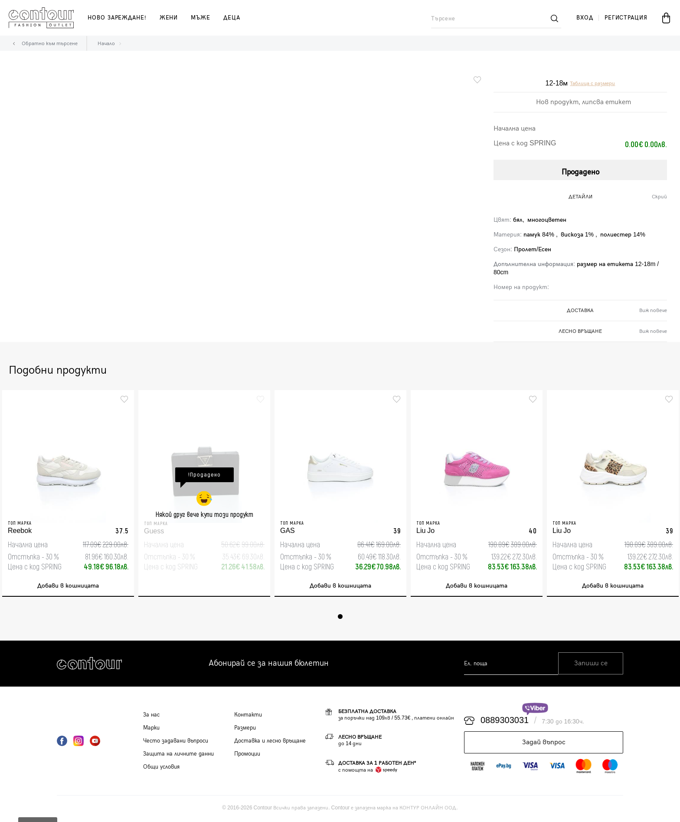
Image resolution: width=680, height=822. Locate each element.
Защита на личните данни (178, 755)
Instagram (78, 742)
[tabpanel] (68, 494)
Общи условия (161, 768)
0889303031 (505, 722)
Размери (245, 729)
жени (169, 17)
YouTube (95, 742)
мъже (200, 17)
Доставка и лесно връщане (270, 742)
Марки (151, 729)
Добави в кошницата (68, 587)
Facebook (62, 742)
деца (231, 17)
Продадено (580, 170)
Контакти (248, 716)
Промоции (247, 755)
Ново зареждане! (117, 17)
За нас (151, 716)
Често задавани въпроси (175, 742)
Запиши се (591, 665)
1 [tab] (340, 617)
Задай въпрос (544, 744)
